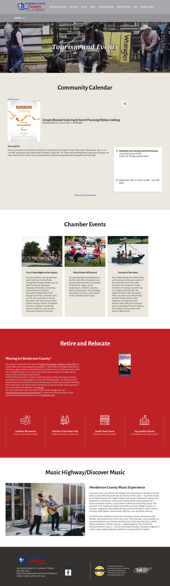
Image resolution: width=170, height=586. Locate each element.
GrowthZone (90, 195)
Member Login (147, 7)
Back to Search (13, 99)
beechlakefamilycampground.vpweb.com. (23, 393)
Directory (73, 7)
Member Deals (123, 7)
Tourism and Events (57, 7)
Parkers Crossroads (47, 364)
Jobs (135, 7)
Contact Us (69, 567)
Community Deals (106, 7)
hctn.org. (40, 387)
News (92, 7)
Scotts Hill (70, 364)
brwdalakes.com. (48, 395)
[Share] (125, 104)
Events (84, 7)
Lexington (61, 364)
